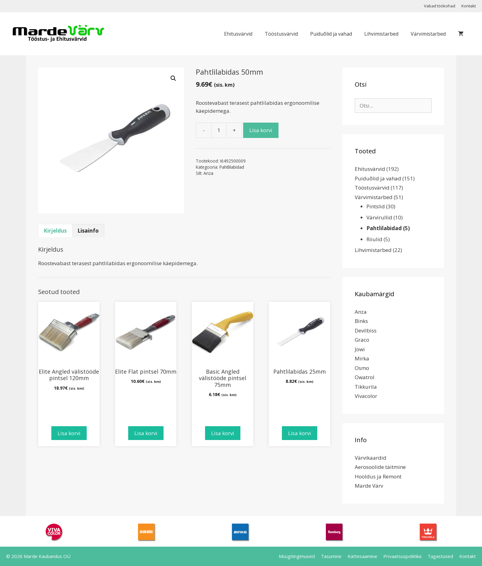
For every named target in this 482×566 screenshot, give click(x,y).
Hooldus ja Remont (378, 476)
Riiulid (374, 239)
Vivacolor (366, 395)
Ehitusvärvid (238, 33)
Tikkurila (366, 386)
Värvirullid (379, 217)
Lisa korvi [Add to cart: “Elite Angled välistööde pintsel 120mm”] (69, 433)
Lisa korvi (260, 130)
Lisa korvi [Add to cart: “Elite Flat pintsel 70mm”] (145, 433)
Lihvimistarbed (381, 33)
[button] (173, 78)
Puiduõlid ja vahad (331, 33)
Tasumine (331, 556)
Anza (208, 173)
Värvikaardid (370, 457)
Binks (361, 320)
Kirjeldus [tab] (55, 230)
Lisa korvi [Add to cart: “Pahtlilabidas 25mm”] (299, 433)
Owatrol (364, 377)
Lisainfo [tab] (88, 230)
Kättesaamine (362, 556)
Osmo (362, 367)
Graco (362, 339)
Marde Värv (369, 485)
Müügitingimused (297, 556)
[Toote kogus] (219, 130)
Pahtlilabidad (231, 167)
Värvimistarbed (428, 33)
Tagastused (440, 556)
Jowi (360, 349)
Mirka (362, 358)
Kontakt (468, 6)
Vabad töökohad (439, 6)
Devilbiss (366, 330)
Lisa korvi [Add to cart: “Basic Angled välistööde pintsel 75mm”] (222, 433)
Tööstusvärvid (281, 33)
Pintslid (375, 206)
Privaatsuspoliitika (402, 556)
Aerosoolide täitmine (380, 466)
